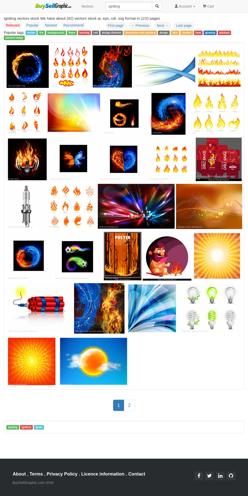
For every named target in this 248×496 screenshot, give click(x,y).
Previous (140, 25)
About (19, 474)
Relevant (13, 25)
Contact (136, 474)
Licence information (103, 474)
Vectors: (87, 6)
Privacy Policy (62, 474)
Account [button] (185, 6)
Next (163, 25)
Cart (208, 6)
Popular (32, 25)
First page (115, 25)
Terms (36, 474)
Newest (51, 25)
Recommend (73, 25)
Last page (184, 25)
